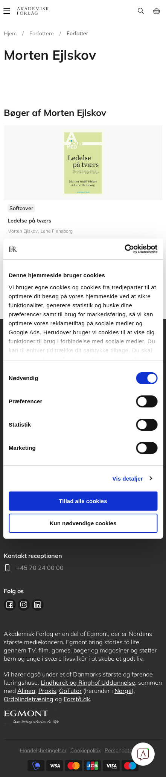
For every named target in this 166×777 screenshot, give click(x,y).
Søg (140, 11)
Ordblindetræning (28, 699)
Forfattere (41, 33)
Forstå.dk (77, 699)
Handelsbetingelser (43, 750)
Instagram (24, 605)
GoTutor (70, 690)
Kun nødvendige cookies (83, 523)
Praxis (47, 690)
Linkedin (38, 605)
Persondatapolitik (125, 750)
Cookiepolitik (85, 750)
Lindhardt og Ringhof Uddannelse (88, 682)
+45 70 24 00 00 (40, 567)
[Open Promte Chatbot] (143, 754)
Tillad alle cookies (83, 501)
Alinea (26, 690)
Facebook (10, 605)
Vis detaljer (128, 478)
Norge (123, 690)
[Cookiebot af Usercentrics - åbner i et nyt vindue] (124, 249)
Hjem (10, 33)
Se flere (83, 202)
